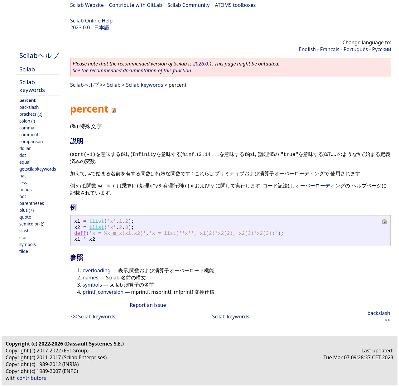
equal (25, 162)
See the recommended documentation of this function (132, 70)
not (22, 196)
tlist (96, 221)
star (23, 237)
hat (22, 176)
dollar (25, 148)
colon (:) (27, 121)
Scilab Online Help (91, 20)
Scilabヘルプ (39, 55)
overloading (97, 270)
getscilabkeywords (37, 169)
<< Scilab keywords (93, 316)
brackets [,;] (30, 114)
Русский (381, 49)
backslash (29, 107)
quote (25, 217)
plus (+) (26, 210)
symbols (27, 244)
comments (30, 135)
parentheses (31, 203)
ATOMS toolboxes (235, 5)
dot (22, 155)
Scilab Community (188, 5)
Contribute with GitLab (135, 5)
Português (356, 49)
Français (329, 49)
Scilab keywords (32, 86)
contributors (31, 378)
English (307, 49)
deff (80, 233)
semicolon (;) (32, 224)
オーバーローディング (320, 185)
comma (26, 128)
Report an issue (148, 305)
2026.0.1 (202, 63)
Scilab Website (87, 5)
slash (24, 231)
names (91, 277)
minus (25, 189)
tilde (23, 251)
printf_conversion (103, 291)
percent (27, 100)
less (23, 183)
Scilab (27, 69)
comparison (31, 141)
